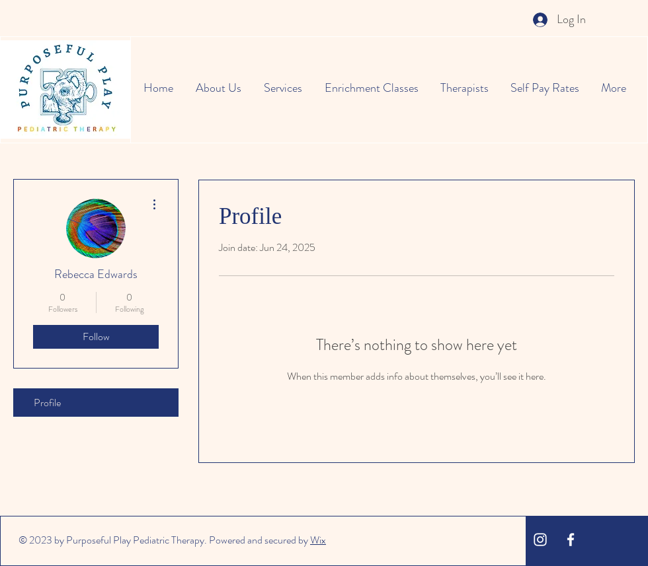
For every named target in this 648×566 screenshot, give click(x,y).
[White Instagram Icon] (540, 539)
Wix (318, 540)
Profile (47, 402)
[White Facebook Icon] (570, 539)
